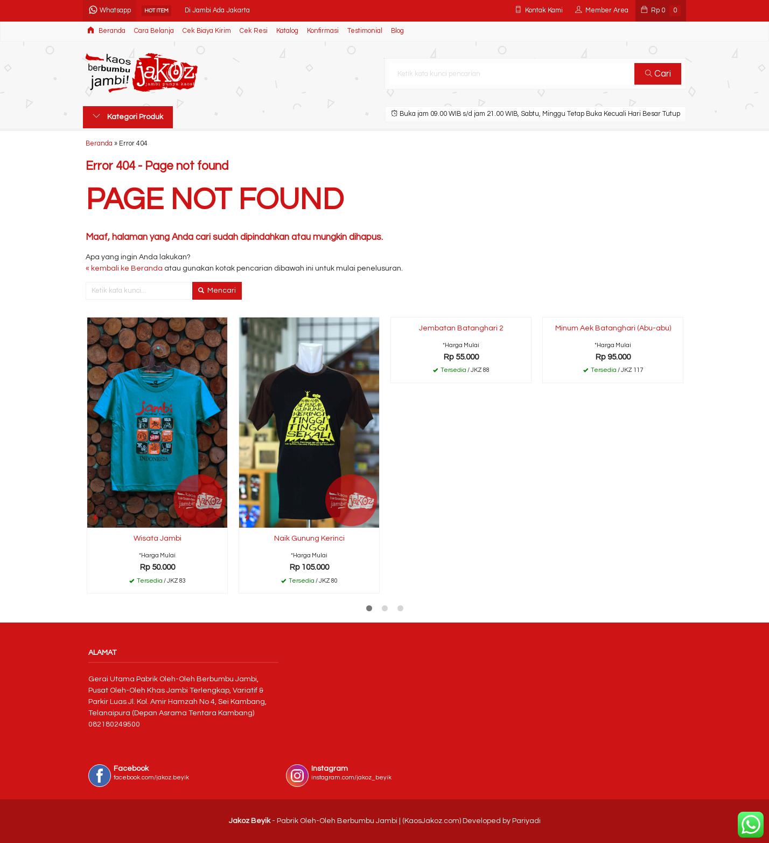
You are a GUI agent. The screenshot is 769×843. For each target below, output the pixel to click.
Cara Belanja (154, 30)
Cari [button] (658, 74)
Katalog (287, 30)
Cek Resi (254, 30)
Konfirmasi (323, 30)
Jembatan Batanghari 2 (461, 328)
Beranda (106, 30)
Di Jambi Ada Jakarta (217, 10)
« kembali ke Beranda (124, 268)
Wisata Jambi (157, 538)
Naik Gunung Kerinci (309, 538)
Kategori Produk (128, 116)
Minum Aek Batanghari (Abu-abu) (613, 328)
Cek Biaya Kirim (207, 30)
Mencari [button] (217, 290)
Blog (397, 30)
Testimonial (364, 30)
